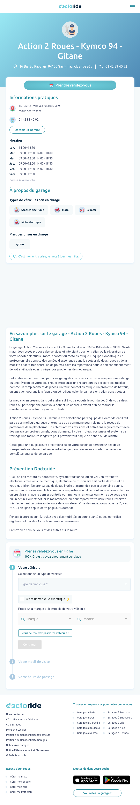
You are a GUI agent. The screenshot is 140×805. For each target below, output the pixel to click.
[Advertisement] (70, 295)
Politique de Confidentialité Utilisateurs (28, 735)
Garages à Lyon (86, 717)
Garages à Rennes (118, 733)
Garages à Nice (116, 728)
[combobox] (74, 586)
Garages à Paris (86, 712)
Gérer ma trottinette (21, 792)
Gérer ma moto (18, 776)
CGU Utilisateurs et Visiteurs (22, 719)
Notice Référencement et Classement (28, 750)
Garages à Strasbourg (120, 717)
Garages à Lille (116, 722)
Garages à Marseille (88, 722)
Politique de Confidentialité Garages (26, 740)
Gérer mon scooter (20, 782)
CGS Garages (13, 724)
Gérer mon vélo (18, 787)
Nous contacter (15, 714)
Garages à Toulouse (119, 712)
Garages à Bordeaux (88, 728)
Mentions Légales (16, 730)
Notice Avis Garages (17, 745)
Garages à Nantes (87, 733)
